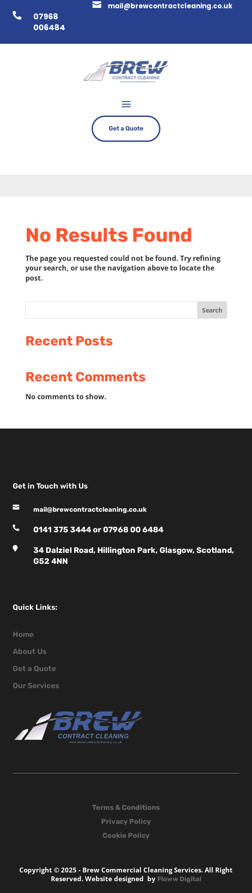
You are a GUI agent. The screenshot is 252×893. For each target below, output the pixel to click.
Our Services (36, 685)
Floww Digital (179, 879)
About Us (29, 651)
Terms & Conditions (126, 807)
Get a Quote (126, 128)
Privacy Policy (126, 821)
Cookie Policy (126, 835)
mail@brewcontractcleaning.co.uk (170, 6)
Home (23, 634)
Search (212, 310)
